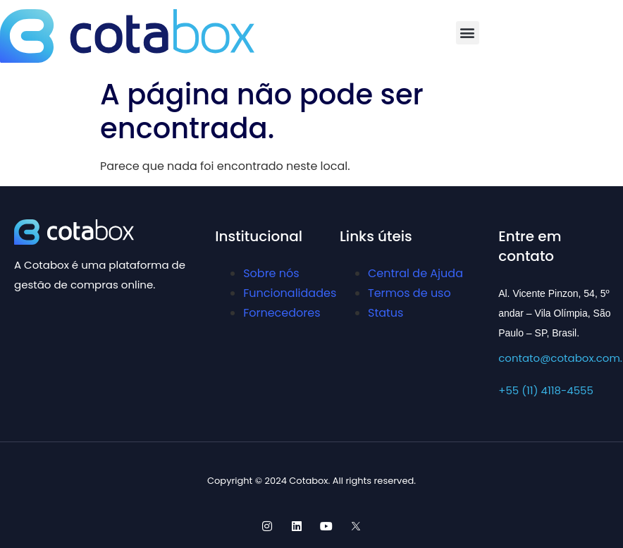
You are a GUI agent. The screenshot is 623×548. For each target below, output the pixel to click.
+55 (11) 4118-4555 (545, 390)
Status (385, 313)
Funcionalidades (289, 293)
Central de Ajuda (415, 273)
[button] (467, 32)
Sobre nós (271, 273)
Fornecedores (281, 313)
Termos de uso (409, 293)
